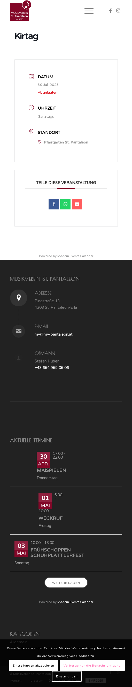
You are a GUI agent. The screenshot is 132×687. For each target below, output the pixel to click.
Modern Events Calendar (75, 256)
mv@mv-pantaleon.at (54, 334)
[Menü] (86, 10)
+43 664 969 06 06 (52, 367)
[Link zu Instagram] (118, 10)
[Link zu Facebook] (110, 10)
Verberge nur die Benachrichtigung (92, 665)
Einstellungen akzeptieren (33, 665)
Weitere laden (66, 583)
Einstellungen (67, 676)
